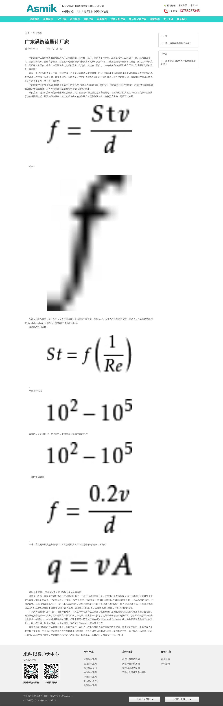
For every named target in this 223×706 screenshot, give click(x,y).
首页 (27, 33)
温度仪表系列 (90, 668)
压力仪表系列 (90, 664)
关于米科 (168, 19)
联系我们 (182, 19)
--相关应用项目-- (182, 699)
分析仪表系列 (90, 677)
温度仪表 (88, 19)
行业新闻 (37, 33)
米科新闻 (165, 664)
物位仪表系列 (90, 672)
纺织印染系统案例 (131, 668)
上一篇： (165, 43)
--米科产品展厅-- (144, 699)
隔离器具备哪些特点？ (180, 43)
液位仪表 (75, 19)
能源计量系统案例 (131, 659)
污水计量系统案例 (131, 664)
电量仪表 (102, 19)
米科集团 (183, 5)
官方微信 (171, 5)
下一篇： (165, 61)
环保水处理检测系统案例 (134, 672)
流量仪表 (48, 19)
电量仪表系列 (90, 685)
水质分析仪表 (117, 19)
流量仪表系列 (90, 659)
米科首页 (34, 19)
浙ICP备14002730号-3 (45, 700)
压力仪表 (61, 19)
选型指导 (155, 19)
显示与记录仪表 (137, 19)
